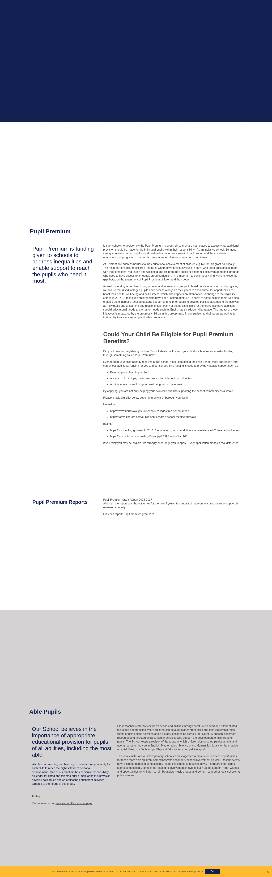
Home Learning (146, 127)
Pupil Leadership (244, 127)
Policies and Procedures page (74, 803)
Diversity (262, 127)
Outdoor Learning (168, 127)
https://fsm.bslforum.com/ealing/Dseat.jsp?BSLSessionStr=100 (148, 436)
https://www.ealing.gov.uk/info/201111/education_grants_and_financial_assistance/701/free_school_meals (175, 430)
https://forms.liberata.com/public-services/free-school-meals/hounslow (153, 416)
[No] (267, 871)
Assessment (126, 127)
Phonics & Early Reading (196, 127)
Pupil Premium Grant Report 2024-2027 (127, 499)
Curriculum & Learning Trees (80, 127)
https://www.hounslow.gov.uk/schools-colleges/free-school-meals (150, 411)
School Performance (49, 127)
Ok (212, 871)
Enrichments (108, 127)
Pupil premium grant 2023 (139, 514)
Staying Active (222, 127)
